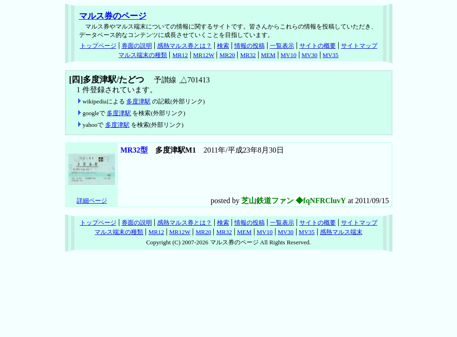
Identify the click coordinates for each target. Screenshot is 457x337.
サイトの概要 (317, 45)
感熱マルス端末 (341, 231)
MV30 (310, 55)
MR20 (227, 55)
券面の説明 (137, 45)
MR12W (204, 55)
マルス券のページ (112, 16)
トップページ (98, 45)
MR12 (180, 55)
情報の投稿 (249, 45)
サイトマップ (359, 45)
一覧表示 (282, 45)
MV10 (289, 55)
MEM (268, 55)
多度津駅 (138, 101)
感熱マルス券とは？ (184, 45)
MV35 (331, 55)
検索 (223, 45)
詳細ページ (92, 200)
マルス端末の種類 (142, 55)
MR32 (247, 55)
